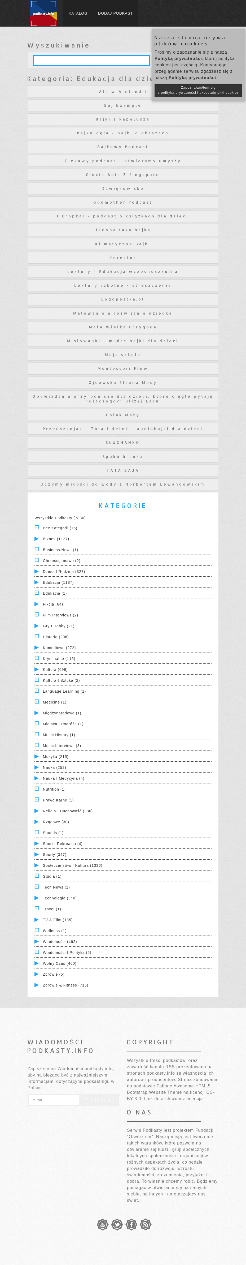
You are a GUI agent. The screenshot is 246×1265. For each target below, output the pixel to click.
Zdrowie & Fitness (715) (66, 985)
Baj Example (123, 105)
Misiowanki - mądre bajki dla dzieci (123, 340)
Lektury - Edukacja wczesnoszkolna (122, 271)
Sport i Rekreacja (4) (63, 844)
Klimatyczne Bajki (123, 244)
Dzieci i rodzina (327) (64, 571)
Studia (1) (52, 876)
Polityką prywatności (178, 58)
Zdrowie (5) (54, 974)
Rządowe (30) (56, 822)
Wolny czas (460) (60, 963)
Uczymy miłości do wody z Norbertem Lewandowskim (123, 484)
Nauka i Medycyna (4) (64, 778)
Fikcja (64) (53, 604)
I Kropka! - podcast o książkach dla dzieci (123, 216)
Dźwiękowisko (123, 188)
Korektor (123, 257)
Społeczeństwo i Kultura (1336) (73, 865)
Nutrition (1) (54, 789)
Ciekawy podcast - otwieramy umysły (123, 160)
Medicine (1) (55, 702)
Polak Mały (123, 415)
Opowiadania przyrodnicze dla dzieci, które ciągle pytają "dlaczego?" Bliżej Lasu (122, 398)
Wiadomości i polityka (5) (67, 952)
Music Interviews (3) (62, 746)
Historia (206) (56, 637)
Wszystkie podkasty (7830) (60, 518)
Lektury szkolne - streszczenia (123, 285)
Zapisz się (99, 1100)
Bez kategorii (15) (60, 528)
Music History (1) (59, 735)
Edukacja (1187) (58, 582)
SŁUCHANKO (123, 442)
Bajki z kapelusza (123, 119)
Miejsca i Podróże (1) (63, 724)
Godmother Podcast (122, 202)
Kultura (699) (55, 669)
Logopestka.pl (123, 299)
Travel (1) (52, 909)
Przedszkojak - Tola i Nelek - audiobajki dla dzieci (123, 428)
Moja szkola (123, 354)
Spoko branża (123, 456)
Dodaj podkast (115, 13)
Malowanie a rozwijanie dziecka (123, 313)
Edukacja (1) (55, 593)
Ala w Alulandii (123, 91)
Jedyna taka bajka (123, 230)
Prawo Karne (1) (58, 800)
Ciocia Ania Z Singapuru (123, 174)
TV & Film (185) (58, 920)
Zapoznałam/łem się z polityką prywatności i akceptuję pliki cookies (198, 90)
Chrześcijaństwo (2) (62, 561)
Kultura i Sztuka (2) (61, 680)
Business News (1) (60, 550)
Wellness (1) (55, 931)
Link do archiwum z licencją (173, 1098)
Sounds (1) (53, 833)
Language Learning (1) (64, 691)
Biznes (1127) (56, 539)
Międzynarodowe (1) (62, 713)
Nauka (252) (54, 767)
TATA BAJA (123, 470)
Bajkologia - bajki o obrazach (123, 133)
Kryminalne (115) (59, 659)
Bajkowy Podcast (123, 146)
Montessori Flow (123, 368)
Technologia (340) (60, 898)
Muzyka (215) (56, 756)
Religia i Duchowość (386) (68, 811)
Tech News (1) (56, 887)
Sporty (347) (55, 854)
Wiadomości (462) (60, 942)
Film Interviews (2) (60, 615)
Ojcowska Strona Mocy (123, 382)
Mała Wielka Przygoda (123, 327)
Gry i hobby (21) (58, 626)
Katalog (78, 13)
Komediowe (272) (59, 648)
